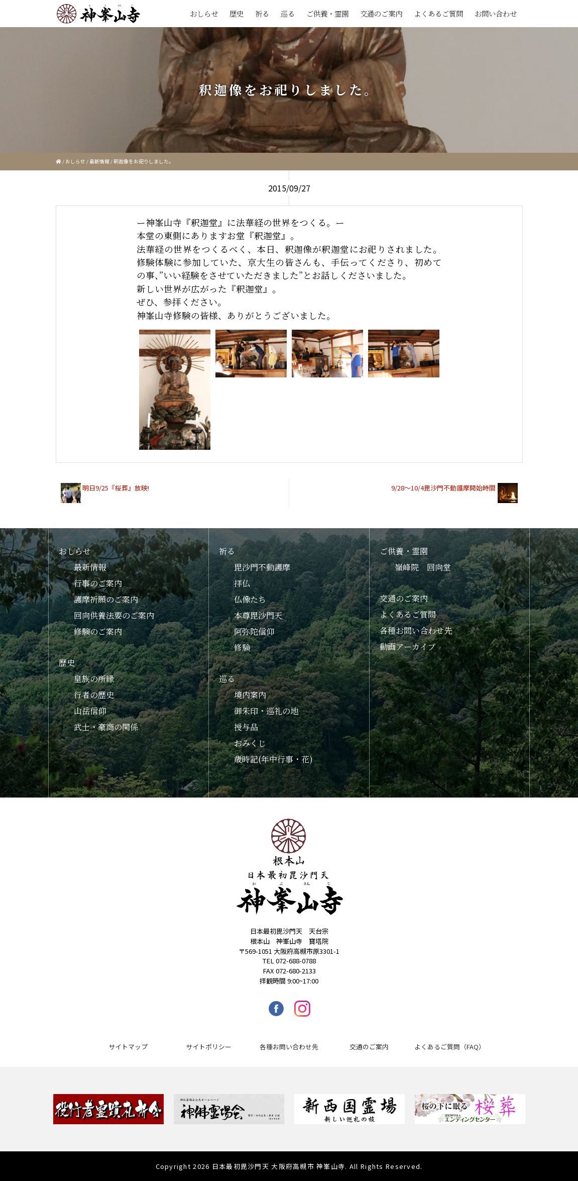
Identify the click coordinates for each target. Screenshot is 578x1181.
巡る (288, 13)
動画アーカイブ (408, 646)
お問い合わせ (496, 13)
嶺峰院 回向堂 (423, 567)
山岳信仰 (90, 711)
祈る (262, 13)
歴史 (236, 13)
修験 (242, 647)
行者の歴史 (94, 695)
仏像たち (250, 599)
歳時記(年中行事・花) (273, 759)
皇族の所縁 (94, 678)
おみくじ (250, 743)
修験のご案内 (98, 631)
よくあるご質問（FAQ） (449, 1046)
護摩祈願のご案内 (106, 599)
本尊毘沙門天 (258, 615)
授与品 (246, 727)
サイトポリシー (209, 1046)
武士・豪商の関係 (106, 727)
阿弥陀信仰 (254, 631)
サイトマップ (128, 1046)
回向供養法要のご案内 (114, 615)
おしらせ (204, 13)
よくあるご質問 (438, 13)
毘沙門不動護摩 (262, 567)
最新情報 (99, 161)
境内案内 (250, 695)
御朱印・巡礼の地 (266, 711)
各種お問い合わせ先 (416, 630)
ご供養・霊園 (327, 13)
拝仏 (242, 583)
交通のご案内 (381, 13)
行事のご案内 (98, 583)
